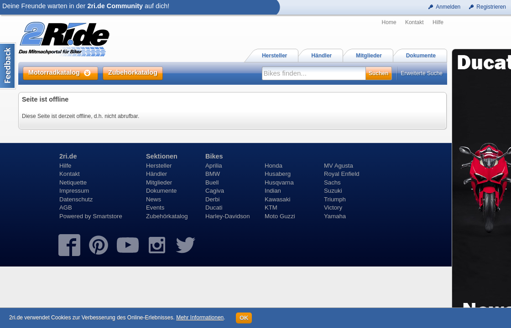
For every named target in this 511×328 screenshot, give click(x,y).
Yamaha (335, 216)
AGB (65, 207)
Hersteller (159, 165)
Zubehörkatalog (167, 216)
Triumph (335, 199)
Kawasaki (277, 199)
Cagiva (214, 190)
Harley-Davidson (227, 216)
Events (155, 207)
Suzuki (333, 190)
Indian (273, 190)
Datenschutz (76, 199)
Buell (212, 182)
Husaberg (278, 173)
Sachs (332, 182)
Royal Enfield (342, 173)
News (153, 199)
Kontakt (414, 22)
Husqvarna (279, 182)
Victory (333, 207)
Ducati (213, 207)
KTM (271, 207)
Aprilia (213, 165)
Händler (156, 173)
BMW (212, 173)
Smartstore (107, 216)
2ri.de (68, 156)
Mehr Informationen (200, 317)
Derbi (212, 199)
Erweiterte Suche (422, 73)
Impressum (74, 190)
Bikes (214, 156)
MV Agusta (338, 165)
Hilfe (438, 22)
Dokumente (161, 190)
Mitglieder (159, 182)
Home (389, 22)
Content (8, 65)
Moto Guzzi (280, 216)
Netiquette (73, 182)
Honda (273, 165)
